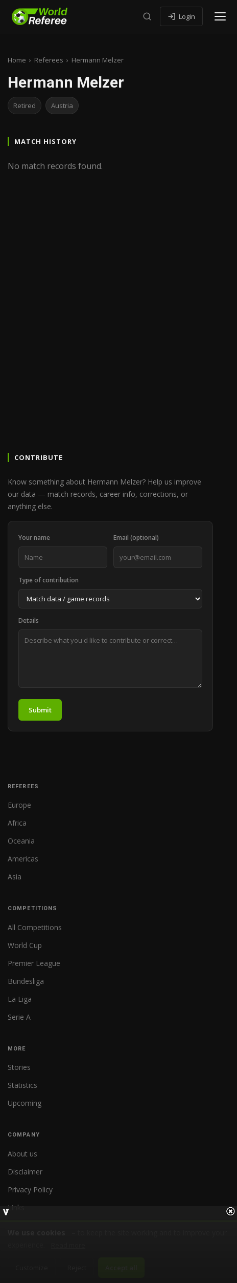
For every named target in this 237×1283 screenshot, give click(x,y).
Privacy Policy (30, 1189)
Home (17, 60)
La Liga (20, 999)
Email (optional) (136, 537)
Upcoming (24, 1103)
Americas (23, 859)
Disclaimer (25, 1171)
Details (28, 620)
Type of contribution (48, 580)
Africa (17, 823)
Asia (14, 876)
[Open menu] (220, 16)
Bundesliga (26, 981)
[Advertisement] (118, 327)
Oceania (21, 841)
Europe (19, 805)
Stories (19, 1067)
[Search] (147, 16)
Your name (34, 537)
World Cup (25, 945)
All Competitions (35, 927)
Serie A (19, 1017)
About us (22, 1154)
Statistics (22, 1085)
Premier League (34, 963)
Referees (48, 60)
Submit (40, 709)
